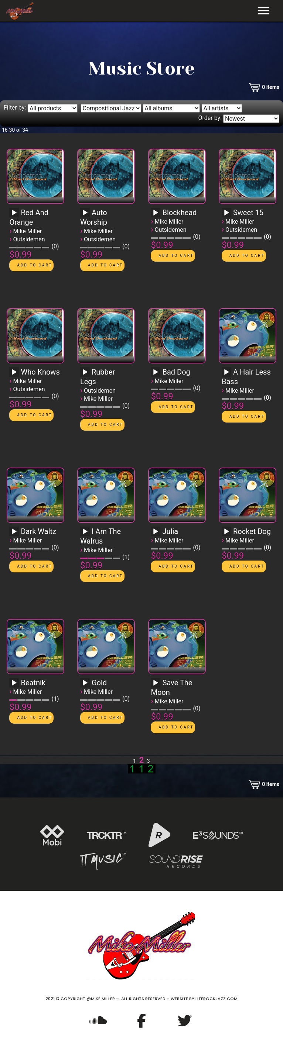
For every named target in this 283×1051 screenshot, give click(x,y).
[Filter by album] (171, 108)
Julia (170, 531)
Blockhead (179, 212)
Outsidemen (29, 239)
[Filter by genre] (111, 108)
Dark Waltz (38, 531)
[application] (15, 215)
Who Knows (40, 372)
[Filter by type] (53, 108)
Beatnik (33, 682)
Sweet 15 (248, 212)
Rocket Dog (252, 531)
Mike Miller (27, 231)
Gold (99, 682)
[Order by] (251, 118)
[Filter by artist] (222, 108)
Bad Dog (176, 372)
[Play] (14, 213)
